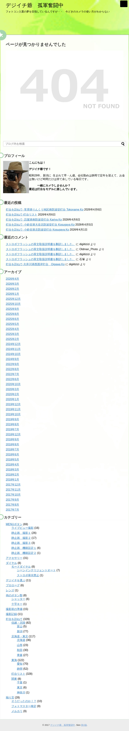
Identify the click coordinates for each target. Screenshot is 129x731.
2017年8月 (12, 504)
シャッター (18, 599)
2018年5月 (12, 459)
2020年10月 (13, 384)
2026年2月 (12, 288)
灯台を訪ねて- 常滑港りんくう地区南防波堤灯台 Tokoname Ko (44, 209)
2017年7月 (12, 509)
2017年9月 (12, 499)
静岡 (20, 668)
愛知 (20, 663)
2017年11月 (13, 489)
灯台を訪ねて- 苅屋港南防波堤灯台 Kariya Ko (34, 219)
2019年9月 (12, 419)
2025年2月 (12, 339)
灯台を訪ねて (14, 619)
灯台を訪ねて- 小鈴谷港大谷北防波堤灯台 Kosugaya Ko (40, 224)
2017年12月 (13, 484)
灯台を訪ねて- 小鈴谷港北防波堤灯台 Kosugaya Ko (37, 229)
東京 (20, 687)
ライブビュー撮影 (22, 527)
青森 (20, 655)
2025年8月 (12, 313)
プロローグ (13, 585)
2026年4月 (12, 278)
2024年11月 (13, 349)
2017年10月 (13, 494)
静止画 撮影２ (21, 537)
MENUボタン (14, 524)
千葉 (20, 682)
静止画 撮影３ (21, 542)
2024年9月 (12, 359)
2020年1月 (12, 399)
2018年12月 (13, 434)
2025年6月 (12, 318)
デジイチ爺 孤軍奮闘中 (35, 5)
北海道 (21, 640)
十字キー (17, 604)
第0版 (84, 725)
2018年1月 (12, 479)
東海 (14, 660)
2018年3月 (12, 469)
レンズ (10, 590)
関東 (14, 678)
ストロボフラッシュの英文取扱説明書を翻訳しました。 (40, 244)
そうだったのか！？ (23, 701)
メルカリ (17, 711)
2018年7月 (12, 449)
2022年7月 (12, 374)
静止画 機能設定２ (23, 552)
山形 (20, 645)
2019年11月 (13, 409)
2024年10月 (13, 354)
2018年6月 (12, 454)
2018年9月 (12, 439)
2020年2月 (12, 394)
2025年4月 (12, 329)
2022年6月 (12, 379)
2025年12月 (13, 298)
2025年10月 (13, 303)
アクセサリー (14, 558)
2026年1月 (12, 293)
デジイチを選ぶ (15, 580)
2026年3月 (12, 283)
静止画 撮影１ (21, 532)
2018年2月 (12, 474)
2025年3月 (12, 334)
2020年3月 (12, 389)
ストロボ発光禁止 (28, 575)
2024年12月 (13, 344)
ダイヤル (11, 563)
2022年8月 (12, 369)
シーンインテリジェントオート (36, 570)
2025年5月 (12, 323)
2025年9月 (12, 308)
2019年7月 (12, 429)
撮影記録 (11, 614)
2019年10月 (13, 414)
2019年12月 (13, 404)
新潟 (20, 631)
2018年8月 (12, 444)
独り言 (10, 697)
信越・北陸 (18, 622)
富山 (20, 626)
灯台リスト (18, 673)
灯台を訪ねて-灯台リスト (21, 214)
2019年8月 (12, 424)
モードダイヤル (21, 566)
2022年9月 (12, 364)
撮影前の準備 (14, 609)
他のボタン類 (14, 595)
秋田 (20, 650)
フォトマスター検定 (23, 706)
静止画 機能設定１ (23, 547)
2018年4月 (12, 464)
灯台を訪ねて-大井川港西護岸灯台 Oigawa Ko (35, 264)
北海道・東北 (19, 636)
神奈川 (21, 692)
